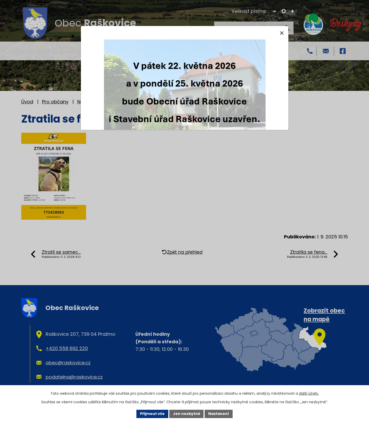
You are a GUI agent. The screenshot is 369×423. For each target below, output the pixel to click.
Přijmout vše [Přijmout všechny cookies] (152, 413)
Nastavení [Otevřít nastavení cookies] (218, 413)
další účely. (309, 393)
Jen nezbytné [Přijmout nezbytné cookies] (186, 413)
